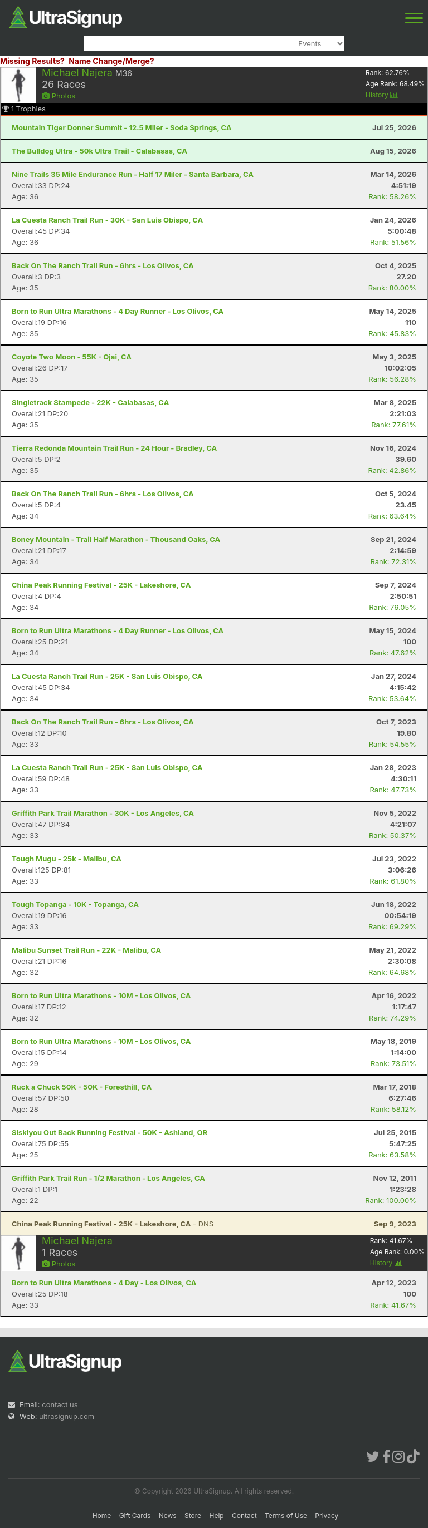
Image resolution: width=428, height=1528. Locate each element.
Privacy (326, 1515)
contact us (59, 1404)
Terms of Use (286, 1515)
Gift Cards (135, 1515)
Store (192, 1515)
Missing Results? (32, 61)
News (168, 1515)
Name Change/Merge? (111, 61)
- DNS (112, 1223)
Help (216, 1515)
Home (102, 1515)
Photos (58, 95)
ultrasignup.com (66, 1416)
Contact (244, 1515)
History (382, 95)
